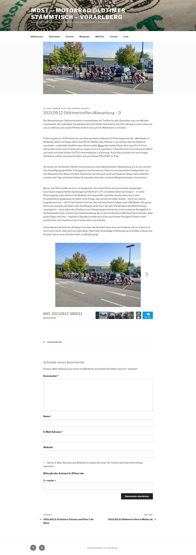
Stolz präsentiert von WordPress (102, 548)
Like (138, 317)
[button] (147, 275)
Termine (70, 36)
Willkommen (37, 36)
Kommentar (51, 376)
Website (48, 447)
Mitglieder (84, 36)
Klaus (101, 145)
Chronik (114, 36)
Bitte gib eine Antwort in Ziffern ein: (63, 473)
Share (138, 313)
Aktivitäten (54, 36)
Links (125, 36)
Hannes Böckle (81, 108)
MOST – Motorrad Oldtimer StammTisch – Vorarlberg (78, 13)
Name (47, 416)
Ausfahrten (54, 342)
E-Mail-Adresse (53, 431)
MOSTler (99, 36)
